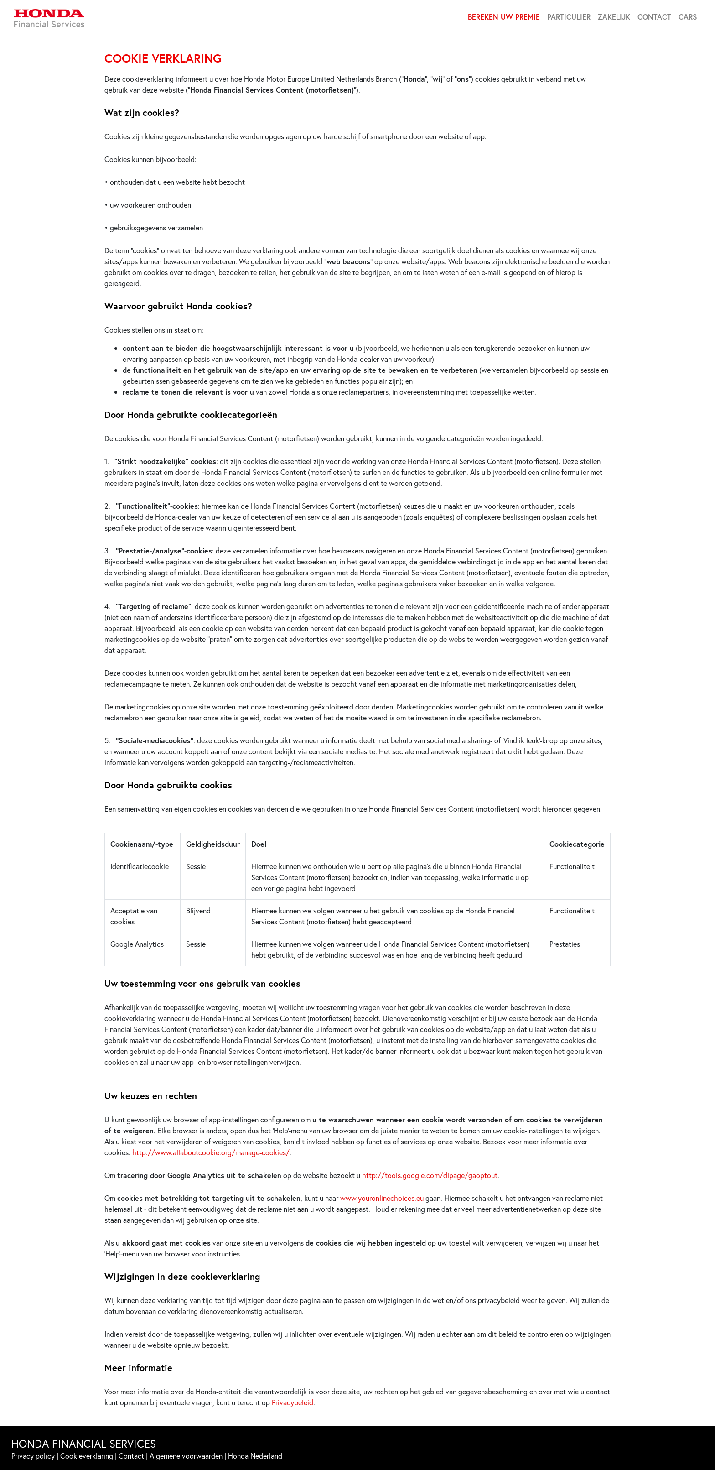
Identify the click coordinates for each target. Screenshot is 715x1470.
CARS (688, 16)
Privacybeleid (292, 1402)
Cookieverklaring (86, 1455)
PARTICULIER (569, 16)
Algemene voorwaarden (186, 1455)
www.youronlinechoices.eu (382, 1198)
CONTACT (654, 16)
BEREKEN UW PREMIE (504, 16)
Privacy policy (33, 1455)
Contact (131, 1455)
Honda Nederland (255, 1455)
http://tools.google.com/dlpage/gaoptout (429, 1175)
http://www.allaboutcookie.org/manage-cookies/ (211, 1152)
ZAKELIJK (614, 16)
